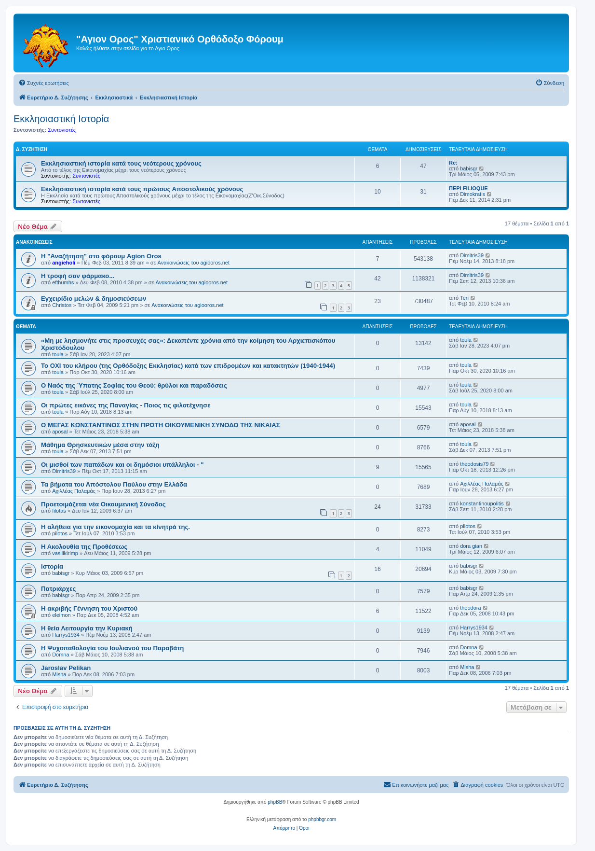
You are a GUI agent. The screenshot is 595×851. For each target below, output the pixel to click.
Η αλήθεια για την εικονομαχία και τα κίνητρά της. (115, 526)
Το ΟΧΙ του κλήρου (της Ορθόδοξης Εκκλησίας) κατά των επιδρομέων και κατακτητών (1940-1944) (188, 365)
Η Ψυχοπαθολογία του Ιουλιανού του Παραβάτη (112, 648)
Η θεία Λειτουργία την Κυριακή (87, 628)
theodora (470, 608)
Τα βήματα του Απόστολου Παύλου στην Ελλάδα (114, 484)
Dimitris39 (472, 255)
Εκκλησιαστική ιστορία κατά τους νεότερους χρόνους (121, 163)
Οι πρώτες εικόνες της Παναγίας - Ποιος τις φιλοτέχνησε (125, 405)
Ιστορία (52, 566)
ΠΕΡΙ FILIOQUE (468, 188)
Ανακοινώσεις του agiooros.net (194, 262)
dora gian (471, 546)
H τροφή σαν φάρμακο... (77, 275)
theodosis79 (474, 464)
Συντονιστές (62, 130)
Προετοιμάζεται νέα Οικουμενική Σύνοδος (103, 504)
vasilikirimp (65, 553)
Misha (59, 674)
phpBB (275, 802)
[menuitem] (43, 83)
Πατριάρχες (58, 588)
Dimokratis (472, 194)
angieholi (63, 262)
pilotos (60, 533)
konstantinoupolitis (482, 503)
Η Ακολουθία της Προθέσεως (84, 546)
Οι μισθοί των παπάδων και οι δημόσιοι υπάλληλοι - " (122, 464)
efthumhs (63, 282)
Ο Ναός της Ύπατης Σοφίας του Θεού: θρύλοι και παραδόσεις (134, 385)
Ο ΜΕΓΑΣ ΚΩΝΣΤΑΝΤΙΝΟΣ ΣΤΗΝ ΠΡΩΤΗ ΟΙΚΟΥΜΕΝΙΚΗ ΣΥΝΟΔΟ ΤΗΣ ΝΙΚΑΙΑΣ (160, 425)
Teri (464, 298)
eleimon (61, 615)
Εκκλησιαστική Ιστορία (61, 118)
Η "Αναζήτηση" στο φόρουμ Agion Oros (101, 256)
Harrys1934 (66, 635)
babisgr (468, 168)
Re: (453, 163)
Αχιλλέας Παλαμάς (73, 491)
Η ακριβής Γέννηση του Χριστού (89, 608)
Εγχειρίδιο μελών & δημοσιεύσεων (93, 298)
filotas (59, 511)
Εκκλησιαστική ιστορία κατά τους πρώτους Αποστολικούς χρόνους (142, 189)
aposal (60, 431)
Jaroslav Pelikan (66, 667)
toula (58, 354)
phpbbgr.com (322, 819)
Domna (60, 654)
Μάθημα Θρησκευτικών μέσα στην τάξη (100, 444)
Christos (61, 305)
